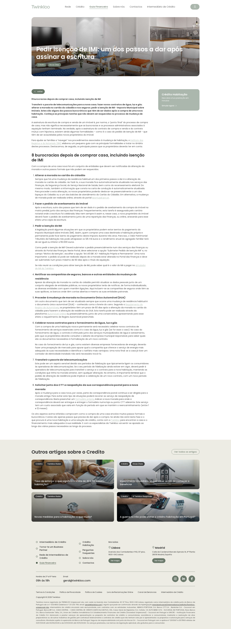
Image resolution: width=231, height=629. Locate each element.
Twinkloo (115, 420)
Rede (68, 6)
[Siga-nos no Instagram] (175, 579)
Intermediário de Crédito (161, 6)
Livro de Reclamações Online (120, 592)
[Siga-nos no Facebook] (192, 579)
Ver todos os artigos (185, 451)
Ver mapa (115, 560)
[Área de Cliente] (194, 7)
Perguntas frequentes (88, 552)
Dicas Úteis (54, 64)
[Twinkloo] (41, 7)
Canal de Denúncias (147, 592)
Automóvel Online (56, 313)
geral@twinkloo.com (76, 580)
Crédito (80, 6)
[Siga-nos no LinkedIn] (183, 579)
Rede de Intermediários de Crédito (53, 556)
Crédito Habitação (88, 544)
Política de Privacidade (70, 592)
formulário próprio (84, 399)
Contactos (136, 6)
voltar (38, 91)
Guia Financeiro (98, 6)
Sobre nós (119, 6)
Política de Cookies (93, 592)
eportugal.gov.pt (100, 197)
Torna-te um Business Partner (51, 548)
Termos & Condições (45, 592)
